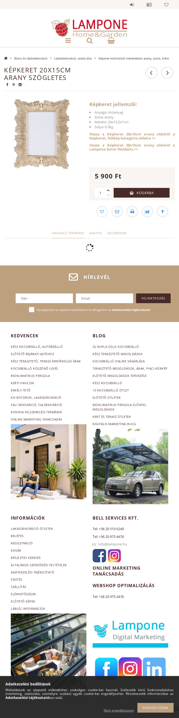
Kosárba (145, 192)
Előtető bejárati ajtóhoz (32, 354)
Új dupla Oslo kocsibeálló (116, 347)
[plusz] (108, 190)
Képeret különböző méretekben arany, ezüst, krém (134, 58)
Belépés (131, 4)
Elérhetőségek (23, 594)
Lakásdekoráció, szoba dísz (73, 58)
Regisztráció (22, 543)
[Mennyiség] (100, 193)
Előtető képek (23, 601)
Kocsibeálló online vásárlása (119, 361)
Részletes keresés (26, 558)
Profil (149, 4)
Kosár (16, 550)
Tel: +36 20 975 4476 (108, 536)
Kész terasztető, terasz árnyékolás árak (46, 361)
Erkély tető (21, 390)
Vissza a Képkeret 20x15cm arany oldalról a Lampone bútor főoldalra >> (132, 147)
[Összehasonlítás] (147, 212)
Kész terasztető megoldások (118, 354)
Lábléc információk (28, 609)
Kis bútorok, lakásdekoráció (36, 397)
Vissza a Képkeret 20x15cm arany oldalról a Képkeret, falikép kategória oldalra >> (132, 136)
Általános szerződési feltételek (39, 565)
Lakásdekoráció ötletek (32, 529)
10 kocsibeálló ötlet (111, 390)
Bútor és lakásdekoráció (31, 58)
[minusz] (108, 195)
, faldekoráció (49, 405)
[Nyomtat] (132, 212)
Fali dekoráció (23, 405)
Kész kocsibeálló (107, 383)
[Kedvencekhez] (102, 212)
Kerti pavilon (22, 383)
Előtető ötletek (107, 397)
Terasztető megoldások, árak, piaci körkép (130, 368)
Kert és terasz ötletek (112, 417)
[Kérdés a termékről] (162, 212)
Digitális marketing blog (114, 424)
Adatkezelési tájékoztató (32, 572)
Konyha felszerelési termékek (36, 412)
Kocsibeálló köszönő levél (35, 368)
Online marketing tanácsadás (36, 419)
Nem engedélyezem (119, 710)
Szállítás (18, 587)
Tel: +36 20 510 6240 (108, 528)
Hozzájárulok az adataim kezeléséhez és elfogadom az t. (93, 310)
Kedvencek (166, 4)
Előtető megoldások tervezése (120, 376)
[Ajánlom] (117, 212)
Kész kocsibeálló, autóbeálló (37, 347)
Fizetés (16, 579)
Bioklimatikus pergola (30, 376)
